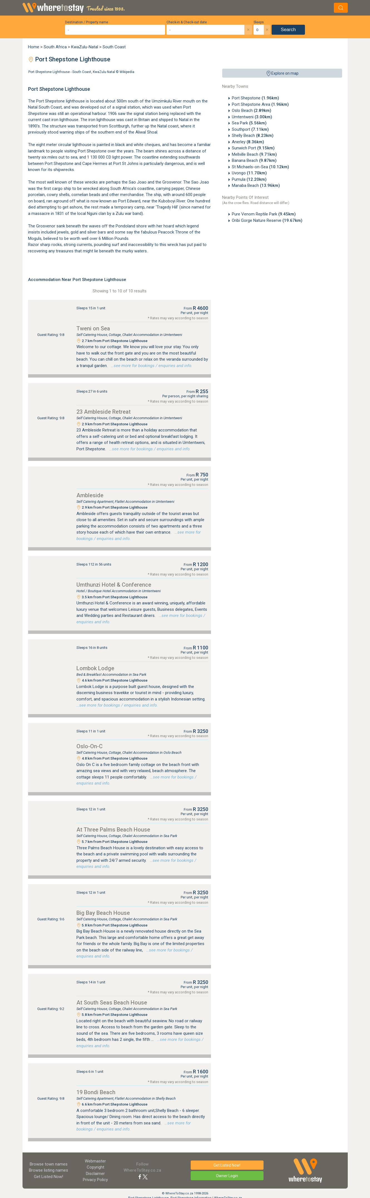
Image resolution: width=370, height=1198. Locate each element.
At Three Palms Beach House (113, 829)
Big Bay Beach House (103, 913)
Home (33, 46)
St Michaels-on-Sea (260, 166)
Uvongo (249, 172)
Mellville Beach (254, 154)
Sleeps (259, 22)
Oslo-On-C (89, 746)
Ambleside (89, 495)
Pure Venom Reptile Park (264, 214)
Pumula (249, 179)
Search (288, 29)
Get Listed (48, 1176)
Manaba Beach (256, 185)
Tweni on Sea (93, 328)
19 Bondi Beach (95, 1092)
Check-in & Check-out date (187, 22)
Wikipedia (127, 72)
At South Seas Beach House (111, 1002)
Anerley (248, 141)
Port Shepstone (255, 98)
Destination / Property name (86, 22)
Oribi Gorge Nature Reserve (267, 220)
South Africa (55, 46)
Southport (250, 129)
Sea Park (249, 122)
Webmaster (95, 1161)
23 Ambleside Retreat (103, 411)
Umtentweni (252, 116)
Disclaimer (95, 1173)
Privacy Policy (95, 1179)
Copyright (95, 1167)
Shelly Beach (253, 135)
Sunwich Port (253, 147)
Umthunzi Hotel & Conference (113, 584)
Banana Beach (254, 160)
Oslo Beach (251, 110)
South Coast (114, 46)
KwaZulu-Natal (84, 46)
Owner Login (227, 1176)
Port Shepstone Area (260, 104)
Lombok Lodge (95, 668)
